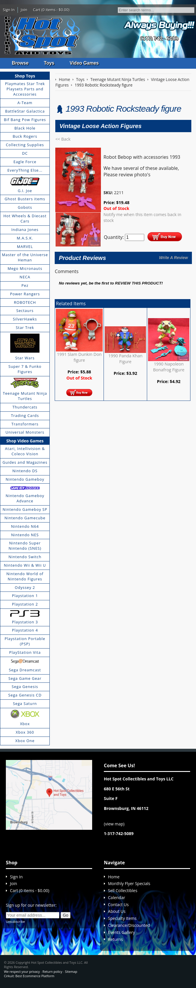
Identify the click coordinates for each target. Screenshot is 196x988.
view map (114, 824)
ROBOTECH (25, 302)
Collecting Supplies (25, 145)
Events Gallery (121, 932)
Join (24, 9)
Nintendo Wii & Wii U (25, 565)
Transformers (25, 424)
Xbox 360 (25, 732)
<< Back (63, 139)
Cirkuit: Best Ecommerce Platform (29, 976)
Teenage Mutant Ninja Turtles (25, 396)
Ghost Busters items (25, 199)
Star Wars (25, 358)
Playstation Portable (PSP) (25, 641)
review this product (138, 283)
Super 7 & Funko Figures (25, 369)
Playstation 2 (25, 604)
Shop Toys (25, 76)
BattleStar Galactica (25, 111)
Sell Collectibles (122, 891)
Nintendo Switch (25, 557)
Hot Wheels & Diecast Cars (25, 218)
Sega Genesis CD (25, 695)
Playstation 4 (25, 630)
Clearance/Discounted (129, 925)
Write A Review (173, 258)
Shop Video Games (25, 441)
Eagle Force (25, 161)
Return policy (52, 971)
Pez (24, 285)
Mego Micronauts (25, 268)
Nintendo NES (25, 534)
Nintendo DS (24, 470)
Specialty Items (122, 918)
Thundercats (24, 407)
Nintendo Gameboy (25, 479)
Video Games (85, 63)
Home (114, 877)
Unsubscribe (15, 922)
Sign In (9, 9)
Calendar (116, 897)
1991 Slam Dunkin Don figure (79, 357)
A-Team (25, 102)
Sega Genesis (25, 686)
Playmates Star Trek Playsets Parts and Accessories (25, 89)
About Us (116, 911)
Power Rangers (25, 293)
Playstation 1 (25, 596)
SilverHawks (25, 319)
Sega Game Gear (25, 678)
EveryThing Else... (24, 170)
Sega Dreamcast (25, 670)
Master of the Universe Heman (25, 257)
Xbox (25, 723)
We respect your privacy (22, 971)
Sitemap (71, 971)
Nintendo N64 (25, 526)
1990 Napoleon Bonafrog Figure (168, 367)
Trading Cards (25, 415)
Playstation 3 (25, 622)
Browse (20, 63)
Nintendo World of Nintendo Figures (25, 576)
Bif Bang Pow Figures (25, 119)
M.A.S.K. (25, 238)
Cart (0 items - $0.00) (51, 9)
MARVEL (25, 246)
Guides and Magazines (24, 462)
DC (25, 153)
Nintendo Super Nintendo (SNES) (24, 546)
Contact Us (118, 904)
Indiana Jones (25, 229)
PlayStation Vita (25, 652)
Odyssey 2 (25, 587)
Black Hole (24, 128)
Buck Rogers (25, 136)
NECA (25, 277)
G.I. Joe (25, 190)
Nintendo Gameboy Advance (25, 498)
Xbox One (25, 740)
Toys (49, 63)
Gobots (25, 207)
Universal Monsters (25, 432)
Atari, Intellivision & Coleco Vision (25, 451)
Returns (115, 939)
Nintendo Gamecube (24, 517)
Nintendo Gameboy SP (25, 509)
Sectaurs (25, 310)
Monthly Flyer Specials (129, 884)
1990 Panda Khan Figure (125, 358)
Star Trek (25, 327)
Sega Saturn (25, 703)
